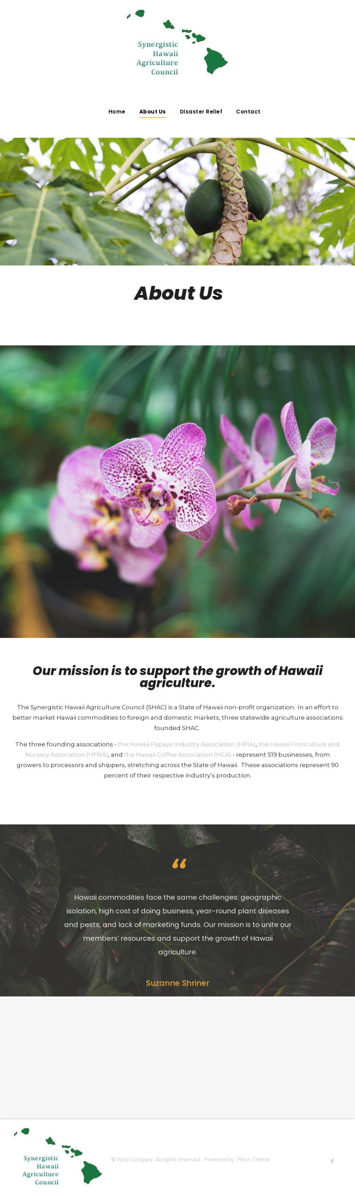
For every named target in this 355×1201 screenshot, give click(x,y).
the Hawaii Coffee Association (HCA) (177, 760)
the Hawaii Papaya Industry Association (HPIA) (187, 750)
